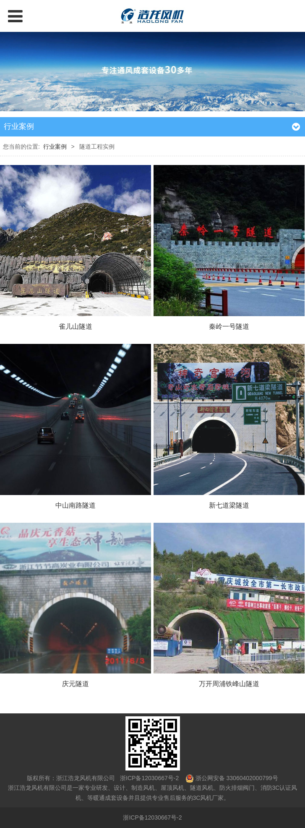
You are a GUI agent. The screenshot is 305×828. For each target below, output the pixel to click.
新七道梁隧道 (229, 505)
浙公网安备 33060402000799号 (237, 778)
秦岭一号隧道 (229, 326)
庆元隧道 (75, 683)
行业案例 (55, 146)
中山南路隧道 (75, 505)
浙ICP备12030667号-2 (148, 778)
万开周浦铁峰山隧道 (229, 683)
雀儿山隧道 (75, 326)
